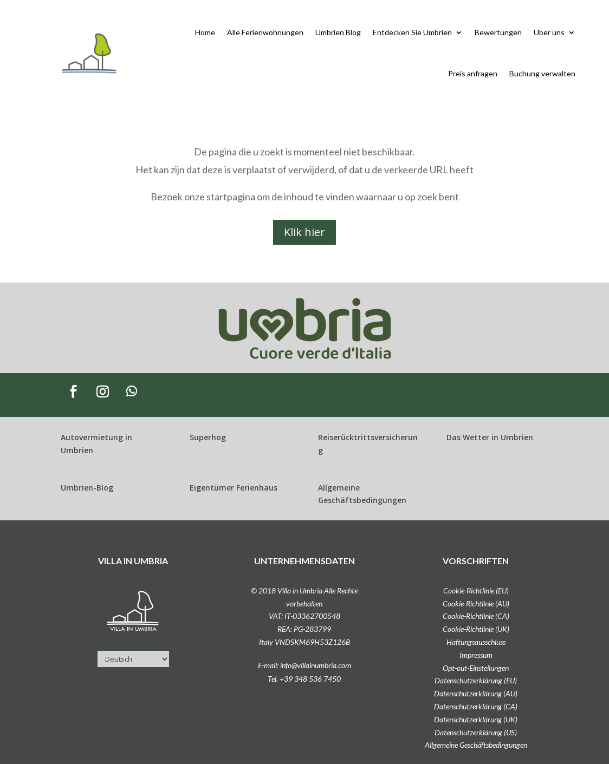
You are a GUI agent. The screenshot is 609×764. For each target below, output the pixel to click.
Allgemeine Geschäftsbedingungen (476, 744)
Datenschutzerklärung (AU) (475, 693)
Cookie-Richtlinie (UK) (476, 629)
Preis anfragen (472, 73)
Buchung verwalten (542, 73)
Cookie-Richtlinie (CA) (476, 616)
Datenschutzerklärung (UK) (475, 719)
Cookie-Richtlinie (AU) (476, 603)
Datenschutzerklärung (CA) (475, 706)
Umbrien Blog (338, 32)
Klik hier (304, 232)
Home (205, 32)
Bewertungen (498, 32)
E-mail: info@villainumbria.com (304, 665)
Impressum (476, 654)
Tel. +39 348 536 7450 (304, 678)
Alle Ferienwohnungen (265, 32)
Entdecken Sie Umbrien (412, 32)
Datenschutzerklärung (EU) (476, 680)
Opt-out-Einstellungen (476, 667)
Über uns (549, 32)
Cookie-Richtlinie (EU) (476, 590)
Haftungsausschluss (476, 642)
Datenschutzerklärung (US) (476, 732)
